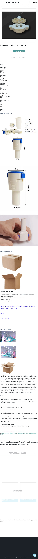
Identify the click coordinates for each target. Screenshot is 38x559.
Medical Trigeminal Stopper (30, 441)
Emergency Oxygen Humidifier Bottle (21, 444)
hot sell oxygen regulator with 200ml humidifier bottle (14, 431)
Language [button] (34, 2)
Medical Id (13, 442)
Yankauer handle (14, 441)
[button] (26, 2)
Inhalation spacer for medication (29, 442)
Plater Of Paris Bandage (5, 441)
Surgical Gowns (21, 441)
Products (9, 5)
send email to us (19, 51)
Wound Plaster (19, 442)
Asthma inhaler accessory (5, 442)
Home (3, 5)
